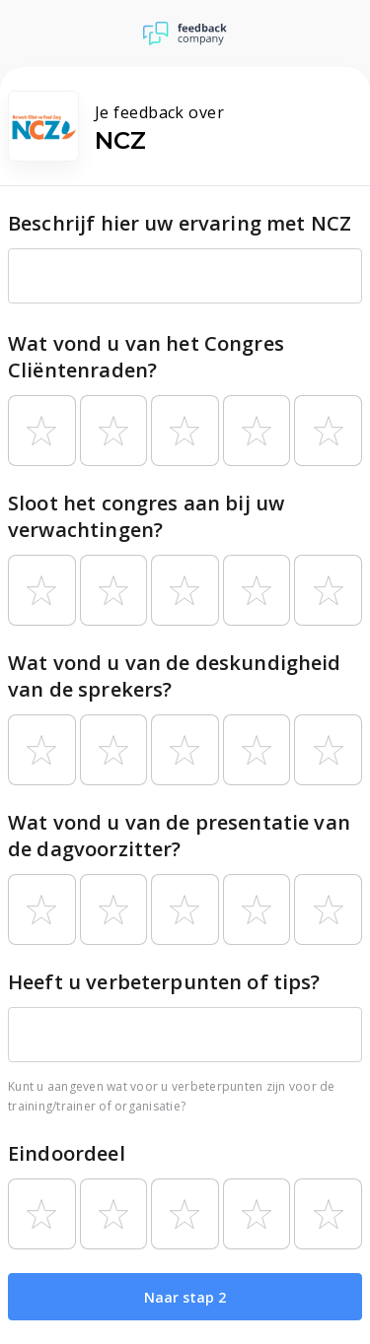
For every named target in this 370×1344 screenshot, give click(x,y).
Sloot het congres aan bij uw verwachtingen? (146, 516)
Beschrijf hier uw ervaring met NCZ (179, 223)
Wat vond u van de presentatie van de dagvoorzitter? (179, 835)
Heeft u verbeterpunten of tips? (164, 982)
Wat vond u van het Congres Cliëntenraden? (146, 356)
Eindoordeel (66, 1153)
